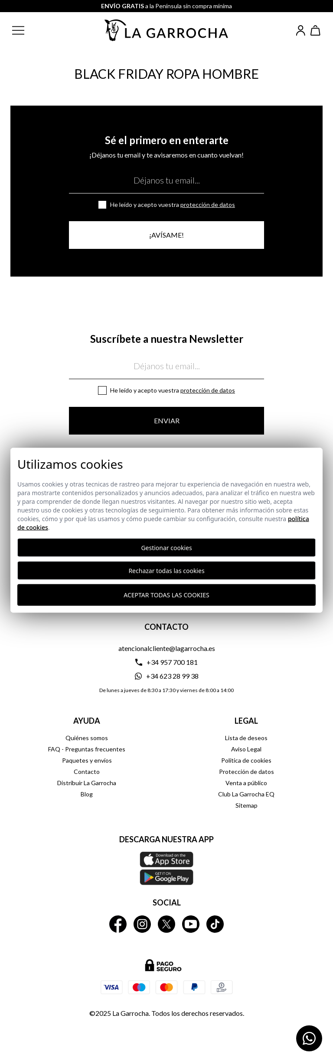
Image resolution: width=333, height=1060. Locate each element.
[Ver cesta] (315, 30)
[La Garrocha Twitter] (166, 924)
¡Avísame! (166, 235)
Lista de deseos (246, 737)
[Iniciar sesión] (300, 30)
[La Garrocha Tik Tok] (215, 924)
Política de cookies (246, 760)
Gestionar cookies (166, 547)
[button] (25, 30)
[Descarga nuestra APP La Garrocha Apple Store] (166, 868)
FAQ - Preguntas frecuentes (86, 749)
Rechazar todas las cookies (166, 570)
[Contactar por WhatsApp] (309, 1038)
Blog (87, 794)
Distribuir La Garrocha (86, 782)
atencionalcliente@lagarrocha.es (166, 648)
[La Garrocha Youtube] (190, 924)
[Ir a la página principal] (166, 30)
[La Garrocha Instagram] (142, 924)
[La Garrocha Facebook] (118, 924)
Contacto (87, 771)
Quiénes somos (86, 737)
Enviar (167, 420)
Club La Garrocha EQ (246, 794)
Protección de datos (207, 204)
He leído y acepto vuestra (172, 204)
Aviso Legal (246, 749)
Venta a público (246, 782)
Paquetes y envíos (87, 760)
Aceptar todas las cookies (166, 595)
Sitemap (246, 805)
